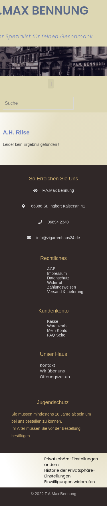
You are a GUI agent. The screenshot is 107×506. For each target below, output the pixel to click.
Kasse (52, 321)
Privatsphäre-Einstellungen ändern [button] (71, 461)
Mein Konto (57, 330)
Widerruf (54, 282)
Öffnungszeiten (55, 377)
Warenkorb (56, 326)
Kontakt (47, 365)
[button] (50, 83)
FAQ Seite (56, 335)
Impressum (57, 273)
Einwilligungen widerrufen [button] (69, 482)
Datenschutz (58, 278)
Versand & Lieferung (65, 291)
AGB (51, 269)
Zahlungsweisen (61, 287)
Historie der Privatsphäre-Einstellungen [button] (69, 473)
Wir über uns (52, 371)
